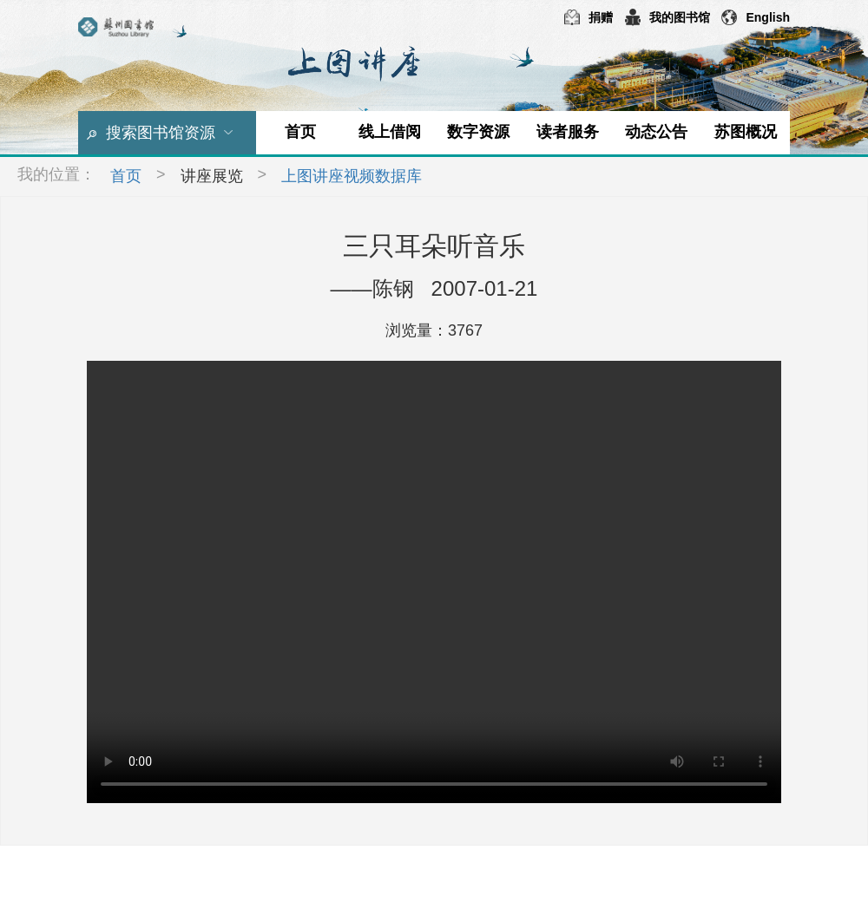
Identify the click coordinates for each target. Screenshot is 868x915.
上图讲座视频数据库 (351, 176)
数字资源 (478, 132)
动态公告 (656, 132)
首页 (300, 132)
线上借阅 (389, 132)
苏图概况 (745, 132)
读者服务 (567, 132)
